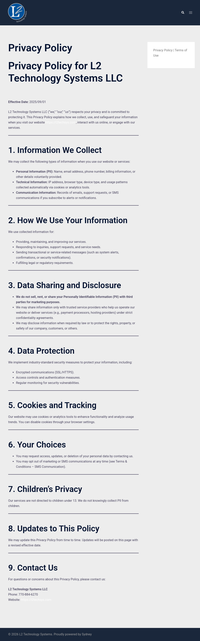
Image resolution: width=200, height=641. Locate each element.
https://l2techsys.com (61, 122)
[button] (182, 12)
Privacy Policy (163, 50)
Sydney (87, 634)
